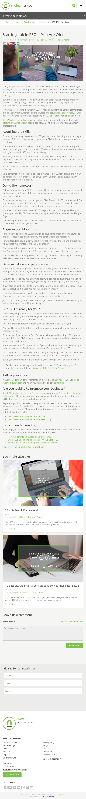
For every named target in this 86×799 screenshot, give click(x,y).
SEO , (10, 446)
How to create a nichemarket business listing (29, 419)
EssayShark (67, 112)
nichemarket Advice (34, 517)
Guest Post (38, 446)
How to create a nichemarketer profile (26, 416)
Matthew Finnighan (47, 40)
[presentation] (23, 701)
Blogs (45, 745)
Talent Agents (29, 22)
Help (4, 754)
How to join (7, 763)
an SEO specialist (51, 115)
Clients (46, 748)
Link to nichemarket (11, 766)
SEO (59, 323)
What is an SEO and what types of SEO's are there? (32, 442)
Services (6, 748)
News (17, 22)
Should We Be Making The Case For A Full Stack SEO (33, 439)
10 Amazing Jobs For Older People (47, 368)
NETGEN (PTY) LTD (49, 797)
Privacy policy (48, 742)
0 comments (23, 40)
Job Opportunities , (23, 446)
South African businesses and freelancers (23, 393)
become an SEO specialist (15, 122)
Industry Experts (36, 592)
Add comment (75, 645)
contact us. (59, 382)
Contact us (47, 751)
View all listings (9, 745)
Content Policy (49, 754)
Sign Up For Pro (12, 774)
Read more (10, 528)
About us (6, 751)
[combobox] (43, 691)
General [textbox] (8, 691)
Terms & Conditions (11, 742)
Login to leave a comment (72, 621)
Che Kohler (18, 517)
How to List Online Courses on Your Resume (29, 436)
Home (8, 22)
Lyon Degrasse (20, 592)
